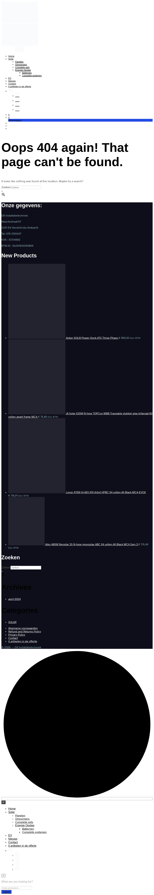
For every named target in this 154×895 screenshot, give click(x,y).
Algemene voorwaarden (23, 628)
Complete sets (22, 67)
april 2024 (14, 599)
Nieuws (12, 81)
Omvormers (21, 64)
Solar (10, 59)
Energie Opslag (23, 70)
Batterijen (27, 72)
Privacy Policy (16, 634)
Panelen (19, 61)
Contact (12, 83)
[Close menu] (3, 802)
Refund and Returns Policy (24, 631)
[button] (9, 114)
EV (9, 78)
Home (11, 56)
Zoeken (6, 187)
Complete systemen (32, 75)
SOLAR (12, 622)
